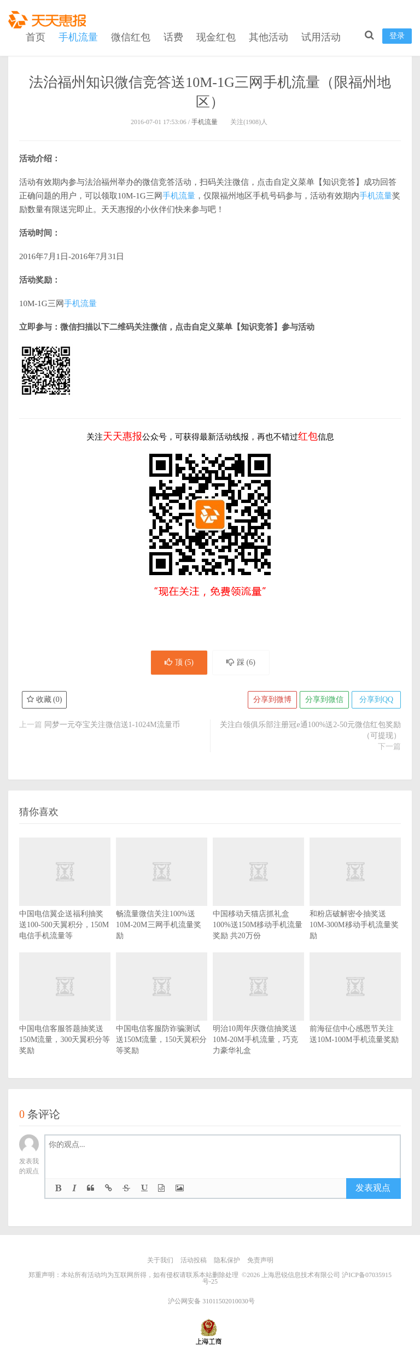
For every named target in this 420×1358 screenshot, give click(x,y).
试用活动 (321, 37)
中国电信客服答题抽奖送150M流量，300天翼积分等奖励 (64, 1019)
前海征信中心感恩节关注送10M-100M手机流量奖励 (355, 1014)
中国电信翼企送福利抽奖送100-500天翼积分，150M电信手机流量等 (64, 904)
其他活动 (268, 37)
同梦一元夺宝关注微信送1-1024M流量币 (112, 725)
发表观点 (372, 1187)
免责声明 (260, 1260)
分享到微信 (324, 699)
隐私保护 (227, 1260)
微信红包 (130, 37)
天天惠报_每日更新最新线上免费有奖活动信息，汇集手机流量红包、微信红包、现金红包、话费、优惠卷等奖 (49, 19)
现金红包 (216, 37)
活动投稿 (193, 1260)
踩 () (240, 662)
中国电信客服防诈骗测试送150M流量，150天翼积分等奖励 (161, 1019)
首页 (35, 37)
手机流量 (78, 37)
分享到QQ (376, 699)
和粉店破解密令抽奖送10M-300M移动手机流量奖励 (355, 904)
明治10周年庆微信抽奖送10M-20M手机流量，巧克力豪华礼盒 (258, 1019)
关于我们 (160, 1260)
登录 (397, 36)
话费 (173, 37)
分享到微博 (272, 699)
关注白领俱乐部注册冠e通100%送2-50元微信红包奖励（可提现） (310, 730)
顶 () (179, 662)
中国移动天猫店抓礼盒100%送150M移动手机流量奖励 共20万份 (258, 904)
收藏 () (44, 699)
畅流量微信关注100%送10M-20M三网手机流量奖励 (161, 904)
